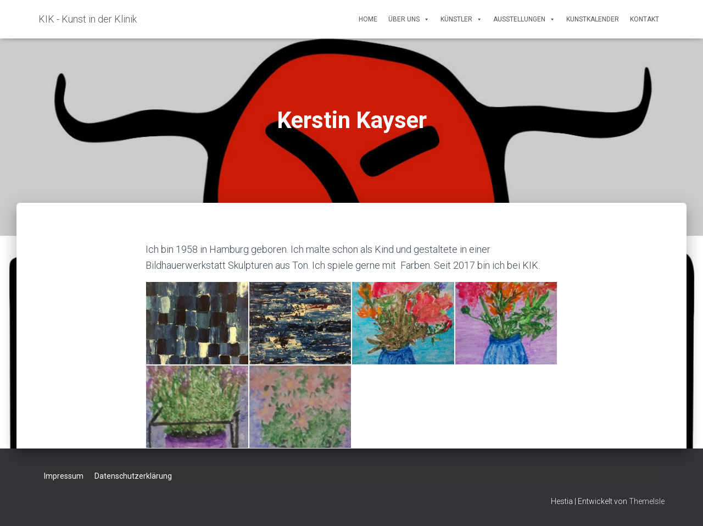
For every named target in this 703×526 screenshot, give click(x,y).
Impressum (63, 476)
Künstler (461, 19)
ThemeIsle (647, 501)
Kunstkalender (592, 19)
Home (368, 19)
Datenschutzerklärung (133, 476)
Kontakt (644, 19)
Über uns (408, 19)
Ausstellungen (524, 19)
